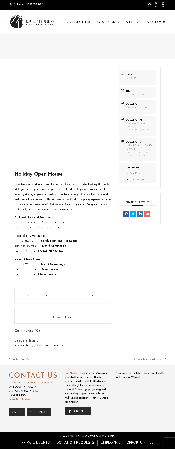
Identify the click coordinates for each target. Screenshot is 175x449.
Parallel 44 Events (136, 179)
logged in (35, 345)
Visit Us (17, 412)
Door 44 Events (135, 173)
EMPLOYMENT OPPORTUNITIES (127, 443)
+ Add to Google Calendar (39, 296)
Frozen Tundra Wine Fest (150, 360)
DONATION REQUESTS (75, 443)
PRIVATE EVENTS (35, 443)
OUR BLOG (78, 411)
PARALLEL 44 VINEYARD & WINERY (30, 383)
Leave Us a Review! (19, 399)
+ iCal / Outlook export (89, 296)
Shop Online (39, 412)
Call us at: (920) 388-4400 (28, 4)
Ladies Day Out (20, 360)
